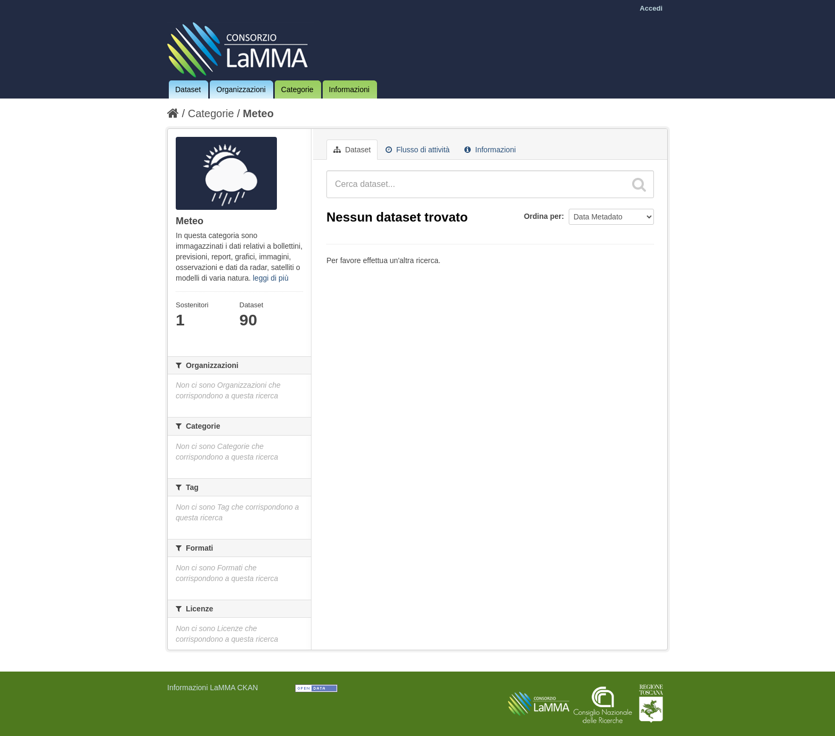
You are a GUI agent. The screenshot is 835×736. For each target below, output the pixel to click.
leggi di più (271, 278)
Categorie (297, 89)
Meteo (258, 113)
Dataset (188, 89)
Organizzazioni (241, 89)
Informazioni (349, 89)
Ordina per (543, 216)
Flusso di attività (417, 149)
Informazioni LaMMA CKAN (212, 687)
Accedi (651, 8)
